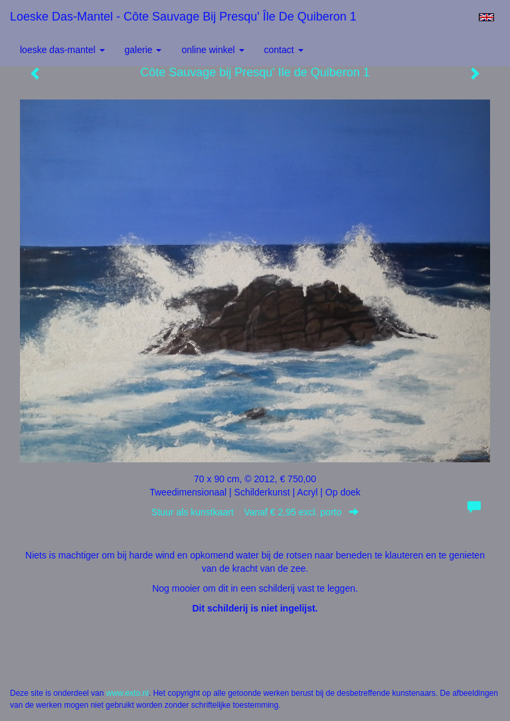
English (486, 17)
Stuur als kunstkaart (255, 512)
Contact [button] (283, 49)
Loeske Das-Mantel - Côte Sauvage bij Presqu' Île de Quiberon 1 (183, 16)
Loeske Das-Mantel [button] (62, 49)
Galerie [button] (143, 49)
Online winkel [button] (212, 49)
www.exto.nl (127, 693)
